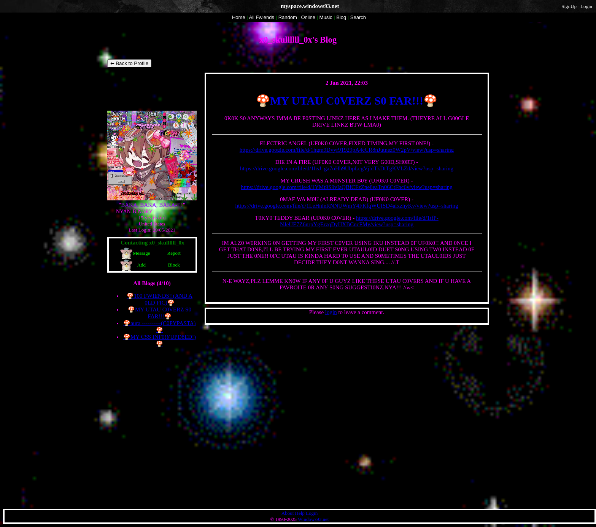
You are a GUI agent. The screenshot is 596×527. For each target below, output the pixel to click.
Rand (287, 17)
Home (238, 17)
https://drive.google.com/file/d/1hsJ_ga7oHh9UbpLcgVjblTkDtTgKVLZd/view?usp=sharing (346, 168)
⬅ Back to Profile (129, 63)
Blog (341, 17)
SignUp (569, 6)
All (261, 17)
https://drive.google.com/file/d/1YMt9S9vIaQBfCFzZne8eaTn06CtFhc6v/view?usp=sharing (347, 187)
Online (308, 17)
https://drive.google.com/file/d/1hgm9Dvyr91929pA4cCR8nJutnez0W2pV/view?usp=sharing (347, 150)
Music (325, 17)
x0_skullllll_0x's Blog (298, 39)
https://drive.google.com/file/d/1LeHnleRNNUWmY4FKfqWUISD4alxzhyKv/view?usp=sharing (346, 206)
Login (586, 6)
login (331, 312)
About (287, 513)
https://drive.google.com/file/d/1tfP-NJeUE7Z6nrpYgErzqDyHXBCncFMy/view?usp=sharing (359, 221)
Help (300, 513)
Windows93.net (313, 519)
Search (358, 17)
